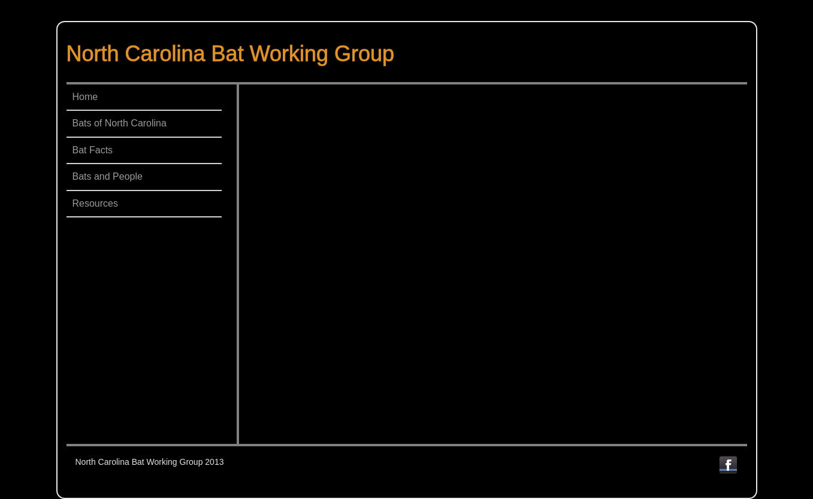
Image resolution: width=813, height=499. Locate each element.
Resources (95, 203)
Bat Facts (92, 150)
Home (85, 97)
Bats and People (107, 176)
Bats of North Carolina (119, 123)
